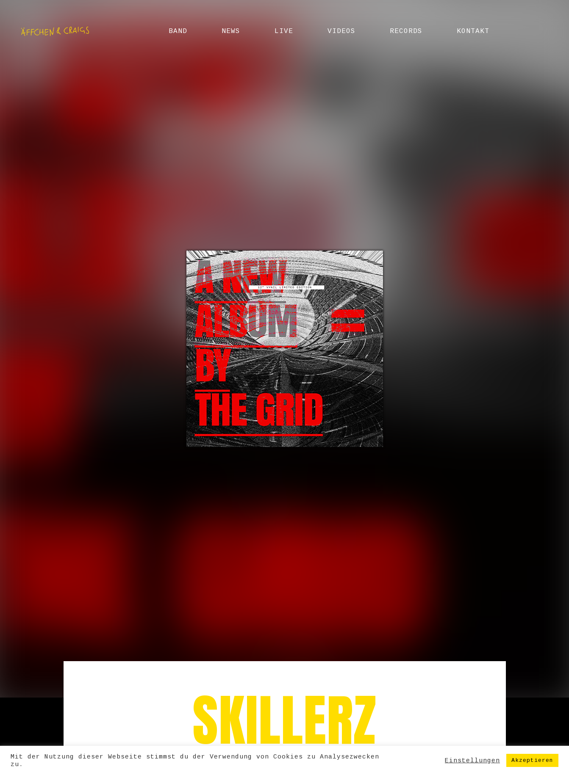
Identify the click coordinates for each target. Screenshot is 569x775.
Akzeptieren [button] (532, 760)
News (231, 31)
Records (406, 31)
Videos (341, 31)
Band (178, 31)
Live (284, 31)
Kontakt (473, 31)
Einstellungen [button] (472, 760)
